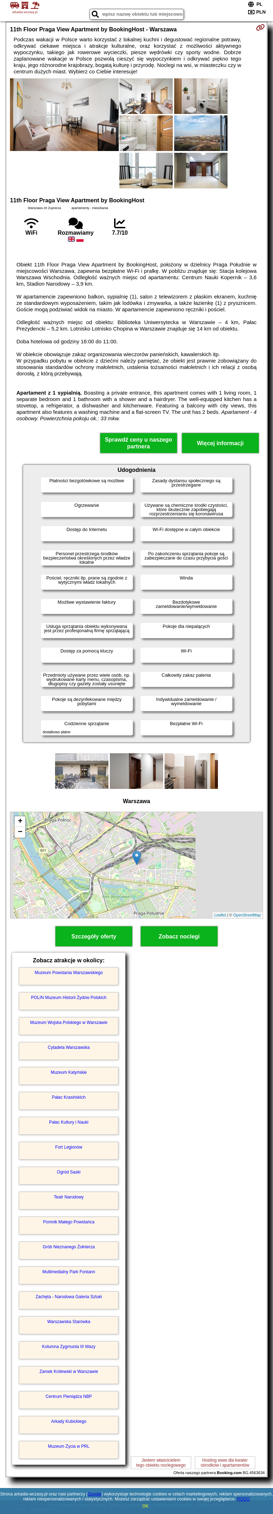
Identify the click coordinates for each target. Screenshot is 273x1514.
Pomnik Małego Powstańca (69, 1221)
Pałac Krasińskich (69, 1097)
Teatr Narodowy (69, 1197)
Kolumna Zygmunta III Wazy (68, 1346)
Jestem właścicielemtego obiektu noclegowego (161, 1463)
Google (94, 1494)
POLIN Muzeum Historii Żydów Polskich (68, 997)
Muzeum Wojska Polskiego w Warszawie (68, 1022)
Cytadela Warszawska (69, 1047)
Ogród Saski (68, 1172)
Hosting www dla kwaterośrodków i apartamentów (224, 1463)
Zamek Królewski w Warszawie (68, 1371)
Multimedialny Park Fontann (68, 1271)
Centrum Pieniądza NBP (69, 1396)
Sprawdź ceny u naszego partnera (138, 443)
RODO (243, 1499)
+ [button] (20, 821)
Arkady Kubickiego (68, 1421)
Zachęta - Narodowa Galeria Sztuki (69, 1296)
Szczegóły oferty (93, 936)
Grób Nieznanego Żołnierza (69, 1246)
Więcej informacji (220, 443)
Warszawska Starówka (68, 1321)
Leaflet (220, 915)
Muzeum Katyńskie (69, 1072)
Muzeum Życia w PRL (69, 1446)
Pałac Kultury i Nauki (69, 1122)
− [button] (20, 832)
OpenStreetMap (247, 915)
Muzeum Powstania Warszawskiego (69, 972)
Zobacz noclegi (179, 936)
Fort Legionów (68, 1147)
